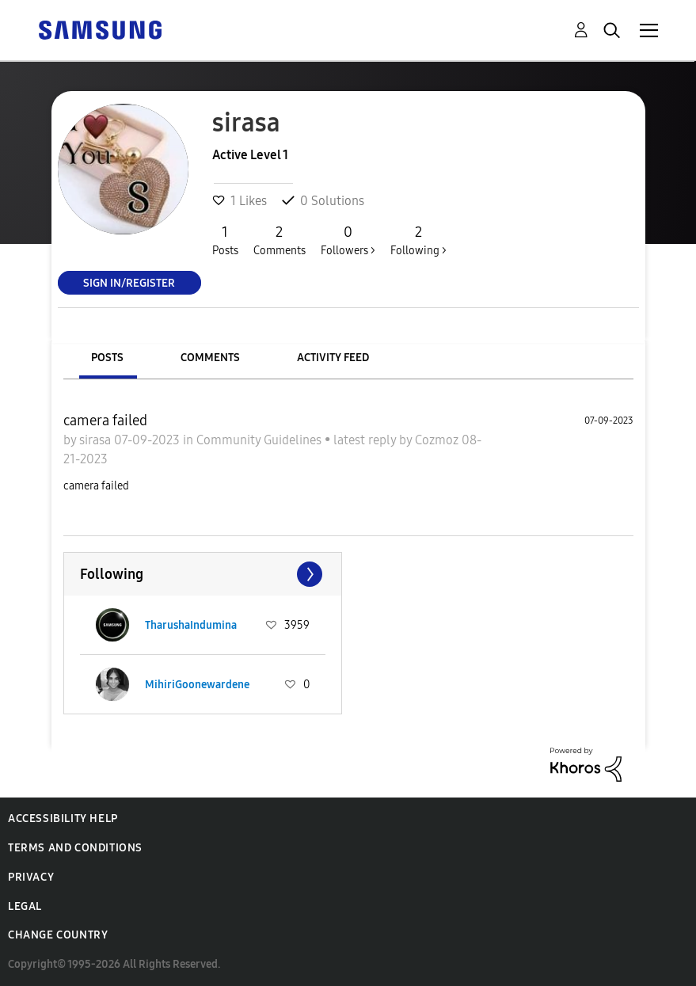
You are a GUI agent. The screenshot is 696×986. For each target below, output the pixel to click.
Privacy (31, 877)
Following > (418, 240)
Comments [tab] (210, 357)
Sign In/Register (129, 282)
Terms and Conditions (75, 848)
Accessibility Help (63, 818)
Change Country (58, 935)
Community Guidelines (260, 439)
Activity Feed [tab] (333, 357)
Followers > (348, 240)
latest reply (366, 439)
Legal (25, 906)
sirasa (96, 439)
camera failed (105, 420)
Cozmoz (438, 439)
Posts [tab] (107, 357)
